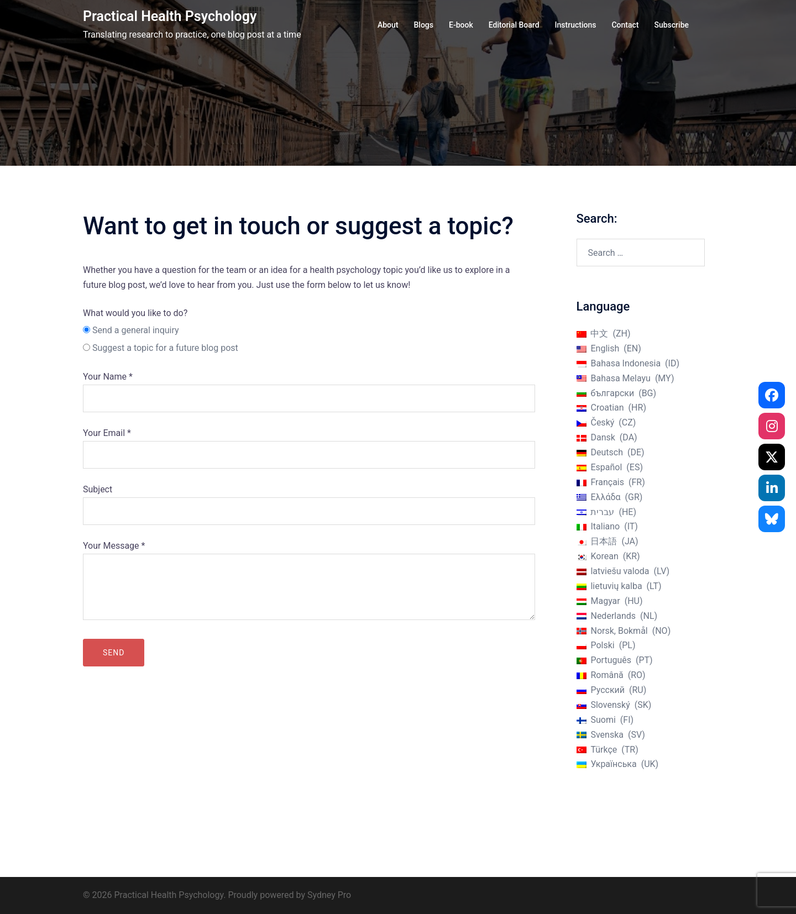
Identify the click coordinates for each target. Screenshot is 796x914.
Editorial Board (514, 24)
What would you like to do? (135, 313)
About (388, 24)
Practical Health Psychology (169, 16)
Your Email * (309, 444)
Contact (624, 24)
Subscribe (671, 24)
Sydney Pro (329, 895)
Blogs (423, 24)
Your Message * (309, 581)
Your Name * (309, 387)
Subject (309, 500)
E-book (461, 24)
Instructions (575, 24)
